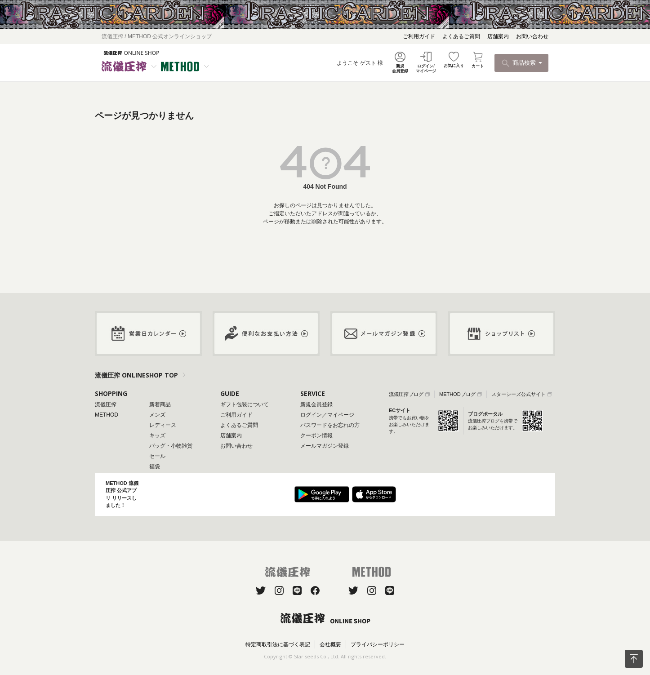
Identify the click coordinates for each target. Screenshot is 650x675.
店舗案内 (498, 36)
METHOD (106, 415)
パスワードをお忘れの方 (330, 425)
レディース (162, 425)
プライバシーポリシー (378, 644)
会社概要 (330, 644)
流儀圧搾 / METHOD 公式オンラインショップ (157, 36)
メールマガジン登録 (324, 446)
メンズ (157, 415)
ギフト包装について (244, 404)
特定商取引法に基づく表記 (277, 644)
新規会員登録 (316, 404)
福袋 (154, 466)
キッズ (157, 435)
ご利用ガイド (419, 36)
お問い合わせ (532, 36)
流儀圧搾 (105, 404)
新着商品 (160, 404)
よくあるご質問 (461, 36)
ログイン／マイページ (327, 415)
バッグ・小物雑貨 (170, 446)
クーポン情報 (316, 435)
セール (157, 456)
